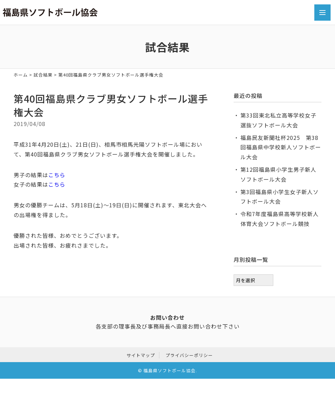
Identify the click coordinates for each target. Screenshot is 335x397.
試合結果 (43, 74)
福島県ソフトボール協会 (169, 370)
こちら (56, 175)
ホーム (21, 74)
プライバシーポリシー (189, 354)
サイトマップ (140, 354)
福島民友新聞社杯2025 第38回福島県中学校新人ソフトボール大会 (280, 147)
